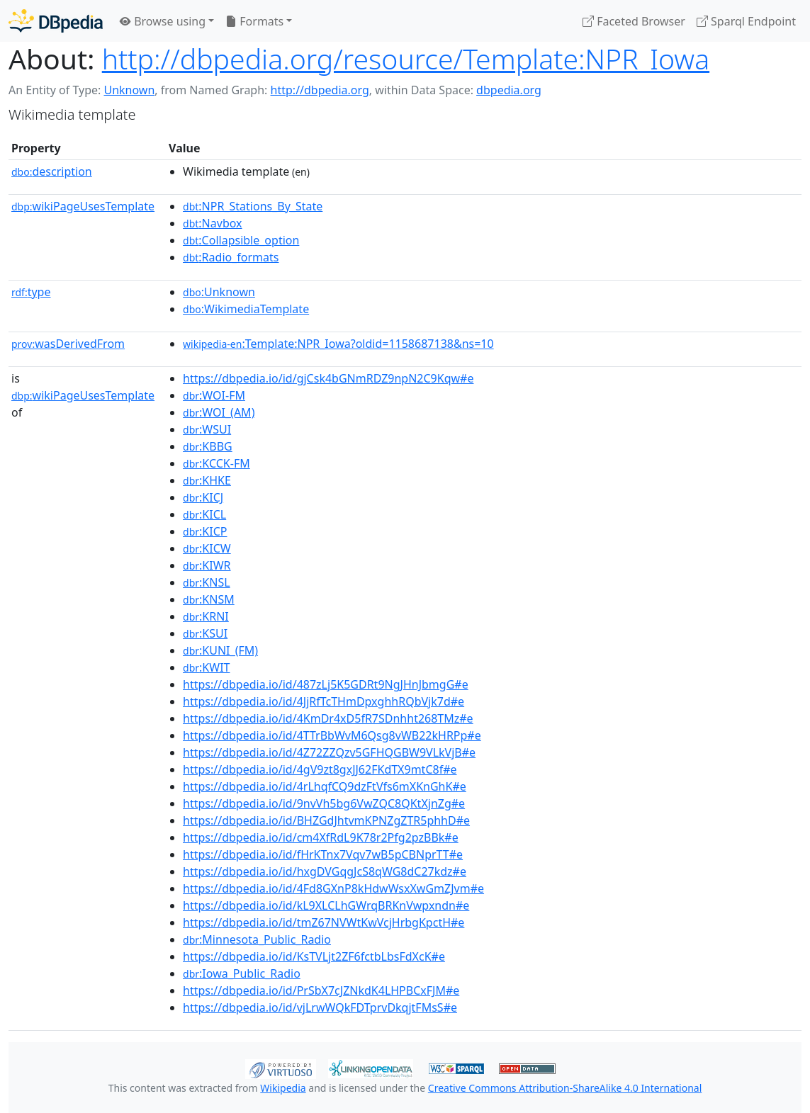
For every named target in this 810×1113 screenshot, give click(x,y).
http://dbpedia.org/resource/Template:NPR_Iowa (405, 58)
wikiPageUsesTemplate (82, 206)
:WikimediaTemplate (246, 309)
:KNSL (206, 582)
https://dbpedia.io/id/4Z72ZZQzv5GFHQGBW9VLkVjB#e (329, 752)
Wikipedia (282, 1088)
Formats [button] (254, 21)
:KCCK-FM (216, 463)
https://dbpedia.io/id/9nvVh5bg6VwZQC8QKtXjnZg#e (324, 803)
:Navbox (212, 223)
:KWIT (206, 667)
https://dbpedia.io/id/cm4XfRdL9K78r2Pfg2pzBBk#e (321, 837)
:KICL (204, 514)
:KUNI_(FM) (220, 650)
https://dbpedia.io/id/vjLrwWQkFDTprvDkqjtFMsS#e (320, 1007)
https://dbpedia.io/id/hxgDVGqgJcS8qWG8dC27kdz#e (324, 871)
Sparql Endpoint (746, 21)
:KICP (205, 531)
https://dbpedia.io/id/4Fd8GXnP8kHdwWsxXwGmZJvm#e (333, 888)
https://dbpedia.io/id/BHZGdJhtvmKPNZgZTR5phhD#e (326, 820)
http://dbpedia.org (320, 90)
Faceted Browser (634, 21)
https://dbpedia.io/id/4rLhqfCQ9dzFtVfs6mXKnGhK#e (324, 786)
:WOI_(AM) (218, 412)
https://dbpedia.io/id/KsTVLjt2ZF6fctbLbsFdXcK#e (314, 956)
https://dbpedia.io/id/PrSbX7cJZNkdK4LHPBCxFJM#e (321, 990)
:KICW (207, 548)
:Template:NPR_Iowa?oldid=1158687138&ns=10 (338, 343)
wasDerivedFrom (68, 343)
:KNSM (209, 599)
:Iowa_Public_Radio (241, 973)
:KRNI (206, 616)
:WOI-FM (214, 395)
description (51, 171)
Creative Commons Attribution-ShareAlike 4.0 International (565, 1088)
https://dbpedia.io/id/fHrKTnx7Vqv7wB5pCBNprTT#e (323, 854)
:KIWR (206, 565)
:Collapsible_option (241, 240)
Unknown (128, 90)
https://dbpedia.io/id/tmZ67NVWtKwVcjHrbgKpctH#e (323, 922)
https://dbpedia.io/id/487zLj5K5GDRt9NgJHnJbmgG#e (325, 684)
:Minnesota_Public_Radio (257, 939)
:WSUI (207, 429)
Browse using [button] (163, 21)
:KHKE (207, 480)
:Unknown (219, 292)
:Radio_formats (231, 257)
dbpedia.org (508, 90)
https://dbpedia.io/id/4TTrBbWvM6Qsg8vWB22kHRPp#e (332, 735)
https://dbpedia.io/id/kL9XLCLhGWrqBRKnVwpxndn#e (326, 905)
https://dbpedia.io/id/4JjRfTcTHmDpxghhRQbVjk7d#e (323, 701)
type (31, 292)
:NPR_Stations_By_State (252, 206)
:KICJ (203, 497)
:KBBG (207, 446)
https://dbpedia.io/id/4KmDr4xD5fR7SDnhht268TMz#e (328, 718)
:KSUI (205, 633)
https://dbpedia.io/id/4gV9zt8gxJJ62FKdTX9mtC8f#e (319, 769)
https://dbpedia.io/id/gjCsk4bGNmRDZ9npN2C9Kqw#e (328, 378)
